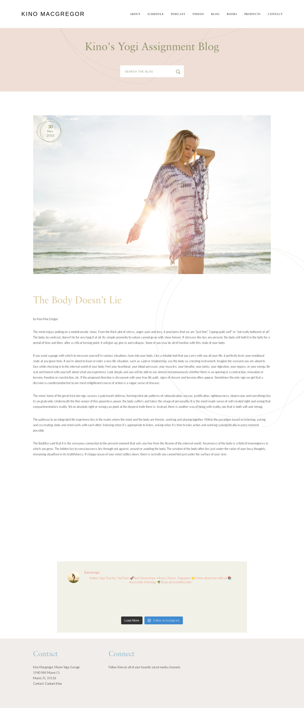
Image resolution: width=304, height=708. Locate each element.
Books (232, 14)
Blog (215, 14)
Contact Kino (53, 683)
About (135, 14)
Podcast (178, 14)
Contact (275, 14)
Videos (198, 14)
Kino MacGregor (53, 14)
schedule (155, 14)
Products (252, 14)
